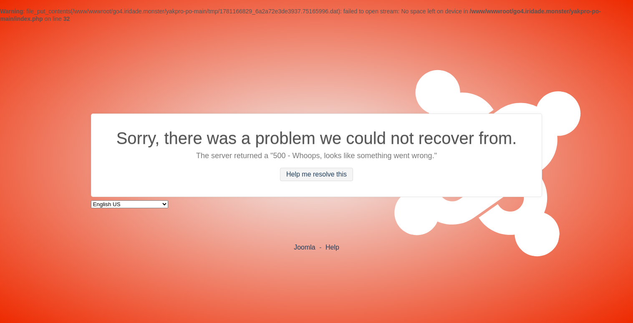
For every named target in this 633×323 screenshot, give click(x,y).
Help (332, 247)
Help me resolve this (316, 174)
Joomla (304, 247)
